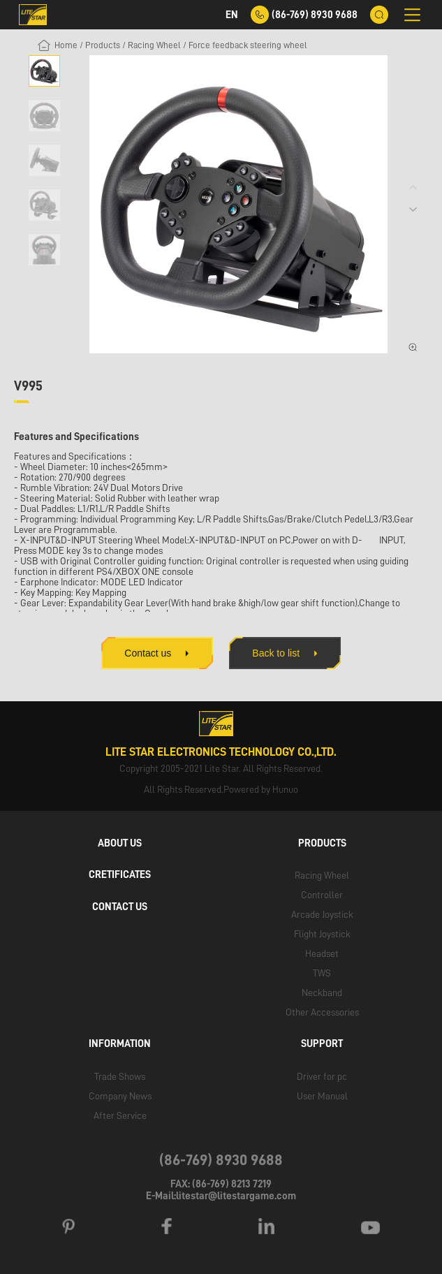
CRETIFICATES (120, 874)
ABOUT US (120, 843)
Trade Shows (119, 1076)
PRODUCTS (322, 843)
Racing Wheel (154, 45)
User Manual (322, 1095)
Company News (120, 1095)
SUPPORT (322, 1043)
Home (66, 45)
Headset (322, 953)
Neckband (322, 992)
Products (102, 45)
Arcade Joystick (322, 914)
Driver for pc (322, 1076)
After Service (120, 1115)
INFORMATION (120, 1043)
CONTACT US (119, 906)
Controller (322, 895)
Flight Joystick (322, 934)
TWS (322, 973)
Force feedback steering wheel (248, 45)
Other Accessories (322, 1012)
